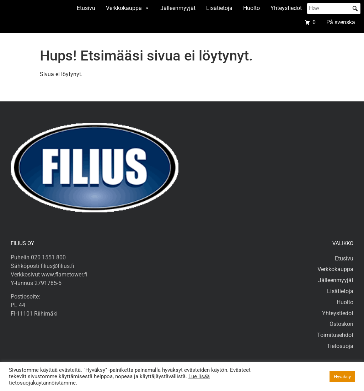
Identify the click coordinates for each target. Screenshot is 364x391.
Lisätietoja (219, 8)
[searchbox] (333, 8)
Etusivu (86, 8)
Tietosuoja (340, 346)
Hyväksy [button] (342, 376)
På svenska (340, 22)
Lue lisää (199, 376)
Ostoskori (341, 324)
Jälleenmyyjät (178, 8)
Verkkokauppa (128, 8)
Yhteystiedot (286, 8)
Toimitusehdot (335, 335)
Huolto (251, 8)
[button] (355, 8)
